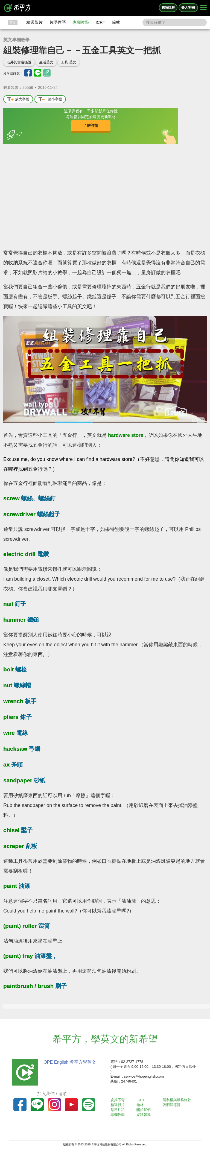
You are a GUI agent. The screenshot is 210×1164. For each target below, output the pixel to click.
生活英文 (46, 62)
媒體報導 (145, 1115)
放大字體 (18, 99)
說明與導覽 (173, 1105)
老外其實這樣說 (19, 62)
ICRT (100, 22)
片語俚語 (57, 22)
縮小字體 (50, 99)
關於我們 (145, 1110)
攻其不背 (119, 1100)
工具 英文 (68, 62)
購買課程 (168, 8)
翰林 (116, 22)
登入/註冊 (188, 8)
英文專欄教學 (16, 39)
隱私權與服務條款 (178, 1100)
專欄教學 (80, 22)
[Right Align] (203, 8)
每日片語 (119, 1110)
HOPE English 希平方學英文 (67, 1062)
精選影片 (34, 22)
